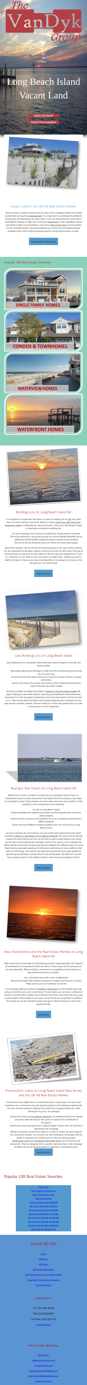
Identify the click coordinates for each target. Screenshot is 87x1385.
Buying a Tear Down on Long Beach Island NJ (36, 836)
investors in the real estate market (61, 691)
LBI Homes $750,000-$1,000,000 (43, 1210)
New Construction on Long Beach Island (43, 1274)
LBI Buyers (43, 1259)
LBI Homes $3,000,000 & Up (43, 1229)
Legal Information (43, 1381)
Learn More (43, 1014)
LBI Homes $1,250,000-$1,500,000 (43, 1217)
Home (43, 50)
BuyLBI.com (43, 1355)
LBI (69, 519)
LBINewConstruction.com (43, 1360)
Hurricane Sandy (43, 1285)
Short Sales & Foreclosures (43, 1191)
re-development (34, 216)
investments (53, 222)
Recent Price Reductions (43, 1194)
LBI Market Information (43, 1269)
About (43, 61)
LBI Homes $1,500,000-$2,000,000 (43, 1221)
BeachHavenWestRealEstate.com (43, 1376)
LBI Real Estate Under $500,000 (43, 1202)
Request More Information (43, 241)
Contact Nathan (43, 1324)
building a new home (48, 989)
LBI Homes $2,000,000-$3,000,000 (43, 1225)
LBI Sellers (43, 1264)
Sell (43, 57)
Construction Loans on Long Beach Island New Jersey (36, 1141)
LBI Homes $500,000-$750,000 (43, 1206)
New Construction (43, 1198)
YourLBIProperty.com (43, 1365)
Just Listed (43, 1187)
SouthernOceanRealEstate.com (43, 1371)
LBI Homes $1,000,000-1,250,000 (43, 1214)
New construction (59, 225)
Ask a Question (44, 573)
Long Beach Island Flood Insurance (43, 1280)
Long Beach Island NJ (41, 1116)
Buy (43, 53)
